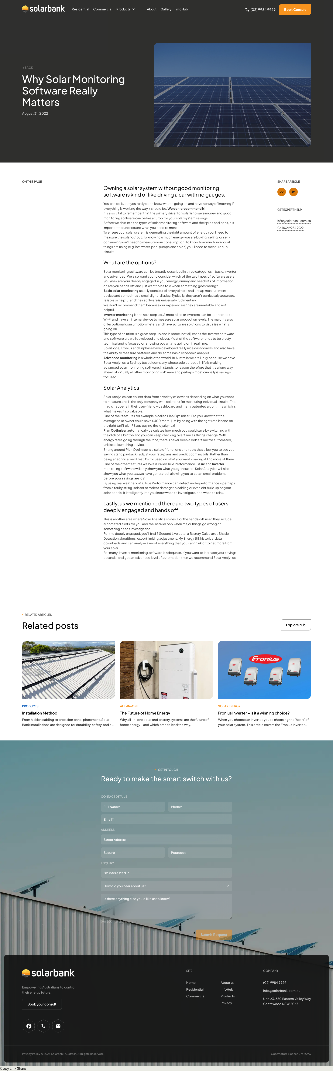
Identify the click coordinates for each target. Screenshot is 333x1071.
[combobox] (166, 873)
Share (21, 1068)
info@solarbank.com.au (294, 220)
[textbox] (126, 873)
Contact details (114, 796)
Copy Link (8, 1068)
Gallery (166, 9)
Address (108, 829)
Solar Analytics (114, 362)
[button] (125, 9)
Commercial (102, 9)
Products (123, 9)
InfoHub (181, 9)
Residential (80, 9)
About (152, 9)
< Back (27, 67)
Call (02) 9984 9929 (290, 228)
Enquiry (107, 863)
